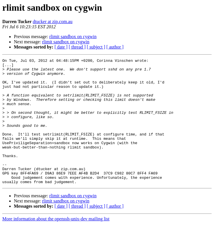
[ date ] (61, 46)
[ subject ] (96, 46)
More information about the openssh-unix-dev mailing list (56, 243)
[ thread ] (77, 46)
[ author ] (115, 46)
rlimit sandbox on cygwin (73, 36)
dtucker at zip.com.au (52, 21)
